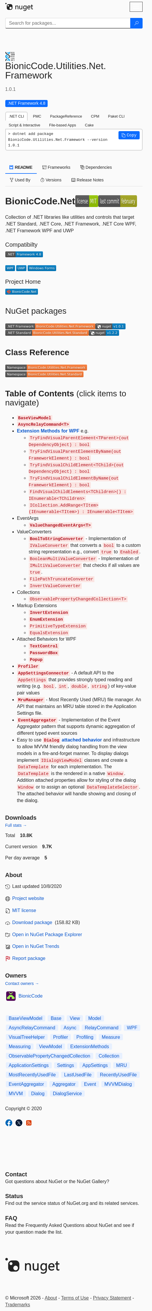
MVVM (16, 1093)
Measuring (20, 1046)
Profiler (60, 1037)
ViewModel (50, 1046)
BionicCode (31, 995)
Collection (108, 1055)
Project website (28, 898)
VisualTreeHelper (27, 1037)
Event (90, 1084)
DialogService (67, 1093)
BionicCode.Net (40, 201)
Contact (16, 1174)
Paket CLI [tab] (116, 116)
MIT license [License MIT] (24, 910)
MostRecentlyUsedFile (32, 1074)
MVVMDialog (118, 1084)
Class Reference (37, 352)
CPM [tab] (95, 116)
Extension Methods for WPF (48, 430)
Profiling (84, 1037)
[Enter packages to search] (68, 23)
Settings (65, 1065)
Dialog (37, 1093)
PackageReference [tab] (66, 116)
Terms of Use (75, 1297)
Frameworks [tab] (56, 167)
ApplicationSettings (29, 1065)
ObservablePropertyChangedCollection (50, 1055)
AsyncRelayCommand (32, 1027)
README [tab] (21, 167)
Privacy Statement (112, 1297)
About (51, 1297)
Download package (32, 922)
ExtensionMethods (89, 1046)
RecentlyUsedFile (118, 1074)
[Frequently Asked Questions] (11, 1218)
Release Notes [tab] (87, 180)
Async (70, 1027)
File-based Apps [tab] (62, 125)
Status (14, 1196)
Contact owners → (22, 983)
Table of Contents (39, 393)
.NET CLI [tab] (16, 116)
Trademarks (17, 1304)
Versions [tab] (50, 180)
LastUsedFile (77, 1074)
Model (94, 1018)
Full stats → (16, 825)
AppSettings (95, 1065)
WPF (132, 1027)
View (75, 1018)
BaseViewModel (25, 1018)
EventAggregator (26, 1084)
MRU (121, 1065)
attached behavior (72, 739)
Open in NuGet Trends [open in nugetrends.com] (35, 946)
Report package (29, 958)
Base (56, 1018)
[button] (129, 135)
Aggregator (64, 1084)
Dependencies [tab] (96, 167)
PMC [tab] (37, 116)
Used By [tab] (20, 180)
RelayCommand (101, 1027)
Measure (111, 1037)
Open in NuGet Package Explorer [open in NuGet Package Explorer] (47, 934)
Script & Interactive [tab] (24, 125)
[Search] (136, 23)
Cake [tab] (89, 125)
